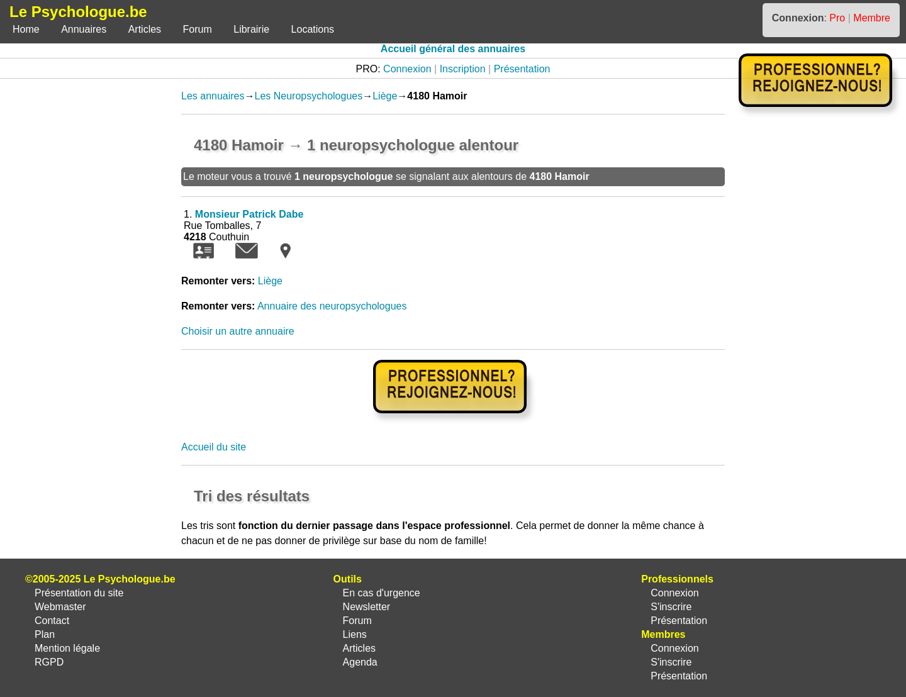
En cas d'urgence (381, 593)
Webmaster (60, 606)
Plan (45, 634)
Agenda (360, 662)
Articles (144, 29)
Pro (837, 18)
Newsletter (367, 606)
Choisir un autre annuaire (237, 331)
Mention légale (67, 648)
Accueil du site (213, 447)
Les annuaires (213, 96)
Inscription (463, 69)
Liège (384, 96)
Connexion (407, 69)
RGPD (49, 662)
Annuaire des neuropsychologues (332, 306)
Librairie (251, 29)
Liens (355, 634)
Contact (52, 620)
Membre (871, 18)
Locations (313, 29)
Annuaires (83, 29)
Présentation (522, 69)
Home (26, 29)
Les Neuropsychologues (309, 96)
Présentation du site (79, 593)
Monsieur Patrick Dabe (249, 214)
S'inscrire (671, 606)
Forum (197, 29)
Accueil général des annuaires (453, 48)
